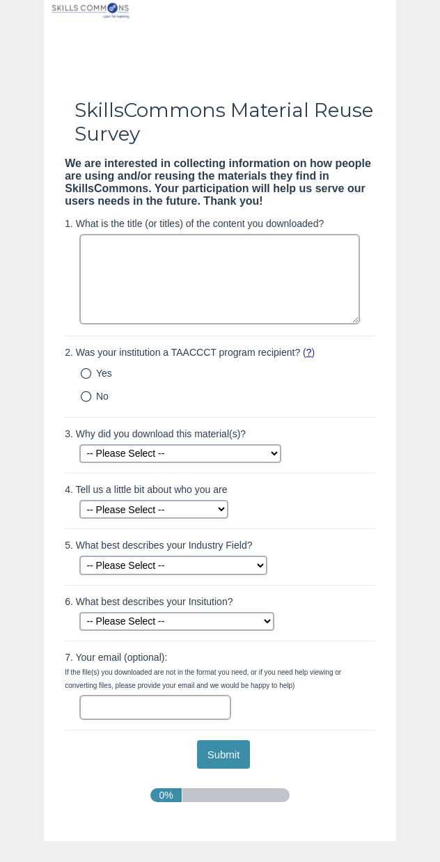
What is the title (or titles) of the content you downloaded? (194, 223)
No (102, 396)
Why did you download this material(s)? (155, 433)
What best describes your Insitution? (149, 601)
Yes (104, 373)
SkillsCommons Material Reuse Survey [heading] (223, 122)
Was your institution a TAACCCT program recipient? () (190, 352)
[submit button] (224, 754)
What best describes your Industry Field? (158, 545)
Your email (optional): (203, 670)
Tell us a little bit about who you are (146, 489)
